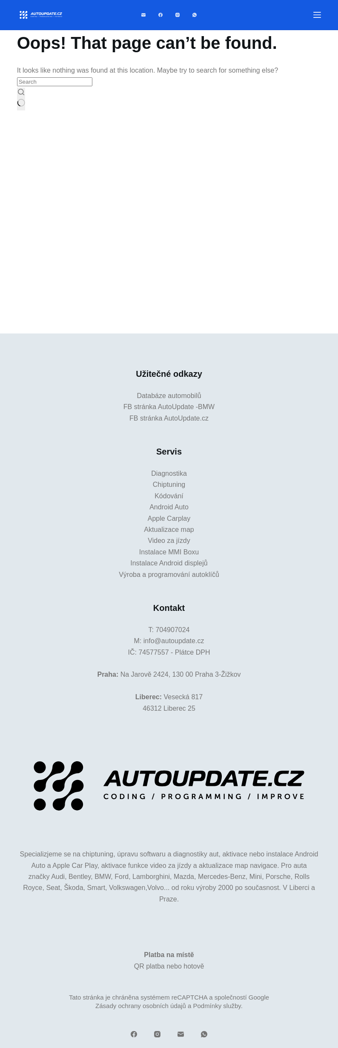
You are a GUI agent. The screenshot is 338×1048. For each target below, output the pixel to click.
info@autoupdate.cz (173, 640)
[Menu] (317, 15)
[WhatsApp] (194, 15)
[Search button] (21, 99)
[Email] (143, 15)
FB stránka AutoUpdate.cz (169, 418)
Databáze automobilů (169, 395)
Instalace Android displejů (168, 563)
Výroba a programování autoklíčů (169, 574)
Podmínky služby (217, 1005)
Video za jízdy (169, 540)
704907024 (172, 629)
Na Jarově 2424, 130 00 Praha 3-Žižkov (180, 674)
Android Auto (169, 507)
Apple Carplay (169, 518)
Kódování (169, 496)
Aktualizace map (169, 529)
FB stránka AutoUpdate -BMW (169, 406)
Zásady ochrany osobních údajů (140, 1005)
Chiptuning (169, 484)
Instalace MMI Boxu (169, 552)
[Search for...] (54, 81)
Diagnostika (169, 473)
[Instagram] (177, 15)
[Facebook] (160, 15)
